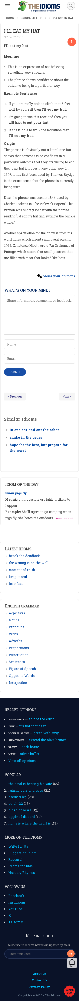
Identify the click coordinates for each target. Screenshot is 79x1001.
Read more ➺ (64, 518)
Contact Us (39, 980)
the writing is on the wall (28, 562)
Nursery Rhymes (21, 872)
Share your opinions (59, 276)
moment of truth (22, 569)
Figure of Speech (22, 668)
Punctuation (18, 654)
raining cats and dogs (25, 790)
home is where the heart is (29, 823)
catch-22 (15, 803)
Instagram (16, 902)
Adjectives (17, 613)
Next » (67, 396)
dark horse (30, 747)
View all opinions (22, 760)
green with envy (46, 733)
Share (72, 963)
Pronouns (16, 627)
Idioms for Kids (20, 866)
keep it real (18, 576)
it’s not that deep (32, 726)
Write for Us (18, 846)
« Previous (14, 396)
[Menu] (7, 6)
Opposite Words (22, 675)
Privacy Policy (39, 987)
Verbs (13, 634)
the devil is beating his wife (30, 783)
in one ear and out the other (34, 430)
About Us (39, 974)
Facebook (16, 895)
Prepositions (19, 648)
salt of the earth (41, 719)
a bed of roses (19, 810)
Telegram (16, 922)
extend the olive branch (48, 740)
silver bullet (29, 753)
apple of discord (21, 816)
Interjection (18, 682)
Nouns (14, 620)
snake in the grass (26, 437)
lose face (16, 583)
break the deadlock (24, 556)
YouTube (15, 909)
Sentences (17, 661)
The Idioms (52, 995)
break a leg (17, 797)
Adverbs (15, 641)
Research (15, 859)
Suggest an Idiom (22, 853)
